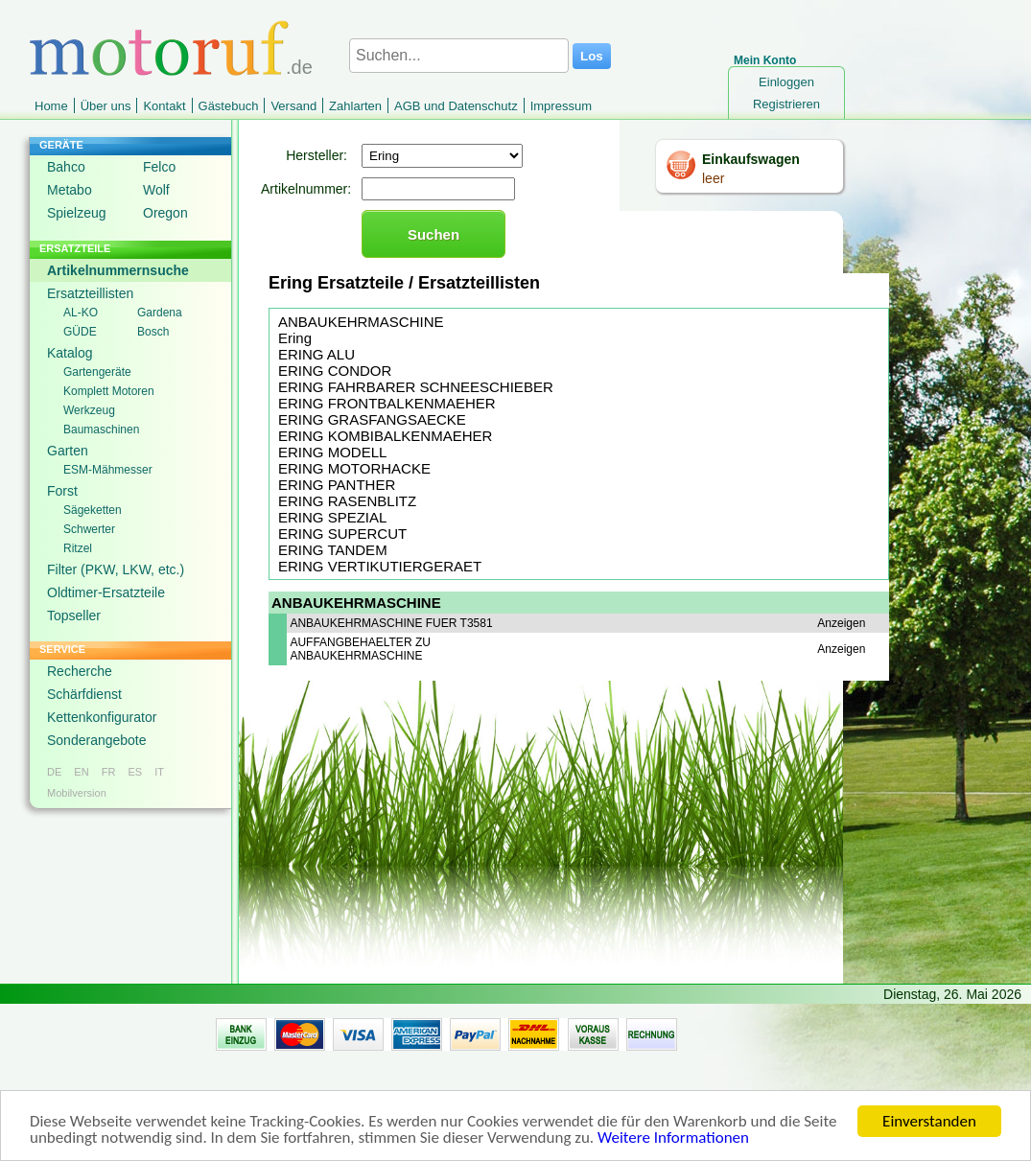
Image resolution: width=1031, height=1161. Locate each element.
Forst (62, 491)
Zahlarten (355, 106)
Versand (293, 106)
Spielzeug (76, 213)
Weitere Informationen (673, 1138)
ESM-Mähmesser (107, 469)
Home (51, 106)
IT (159, 772)
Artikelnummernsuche (118, 270)
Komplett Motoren (108, 391)
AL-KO (80, 312)
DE (54, 772)
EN (81, 772)
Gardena (159, 312)
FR (109, 772)
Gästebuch (229, 106)
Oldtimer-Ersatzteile (106, 592)
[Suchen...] (459, 55)
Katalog (69, 352)
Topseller (74, 615)
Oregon (165, 213)
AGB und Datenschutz (456, 106)
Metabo (69, 189)
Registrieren (786, 104)
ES (135, 772)
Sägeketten (92, 510)
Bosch (153, 331)
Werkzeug (89, 410)
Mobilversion (76, 793)
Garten (67, 450)
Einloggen (786, 82)
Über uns (106, 106)
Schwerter (89, 529)
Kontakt (164, 106)
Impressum (561, 106)
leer (713, 178)
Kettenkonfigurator (101, 717)
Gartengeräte (97, 372)
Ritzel (77, 548)
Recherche (79, 671)
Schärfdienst (84, 694)
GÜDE (80, 331)
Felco (159, 166)
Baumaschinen (101, 429)
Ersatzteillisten (90, 293)
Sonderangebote (97, 740)
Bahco (66, 166)
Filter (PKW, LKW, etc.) (115, 569)
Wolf (156, 189)
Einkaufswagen (751, 159)
